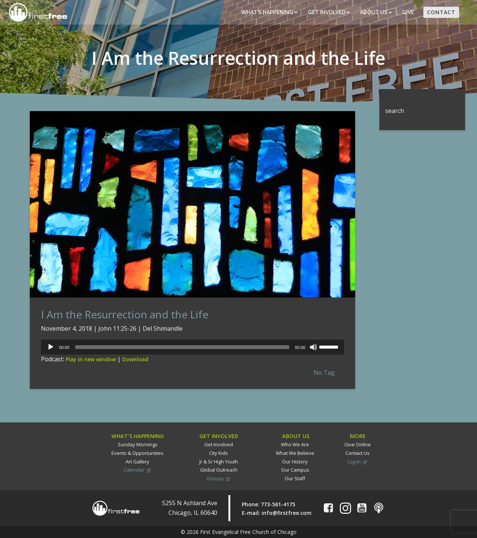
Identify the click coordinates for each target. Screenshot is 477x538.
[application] (192, 347)
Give (408, 12)
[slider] (182, 347)
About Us (376, 12)
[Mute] (313, 347)
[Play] (50, 347)
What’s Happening (269, 12)
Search (388, 93)
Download (135, 359)
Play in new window (91, 359)
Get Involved (329, 12)
